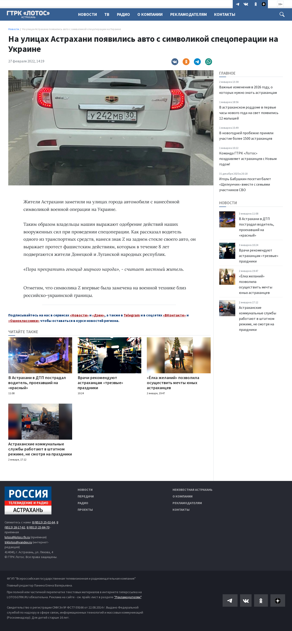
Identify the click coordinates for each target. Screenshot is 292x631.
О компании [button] (152, 14)
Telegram (132, 315)
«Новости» (79, 315)
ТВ (107, 14)
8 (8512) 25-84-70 (38, 527)
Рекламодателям (191, 14)
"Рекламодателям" (127, 597)
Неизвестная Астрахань (193, 490)
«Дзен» (98, 315)
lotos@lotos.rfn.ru (17, 537)
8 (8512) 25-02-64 (43, 522)
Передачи (86, 496)
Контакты (228, 14)
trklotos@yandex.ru (18, 542)
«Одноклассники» (24, 320)
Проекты (85, 510)
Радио (124, 14)
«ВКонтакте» (174, 315)
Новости (87, 14)
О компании (183, 496)
